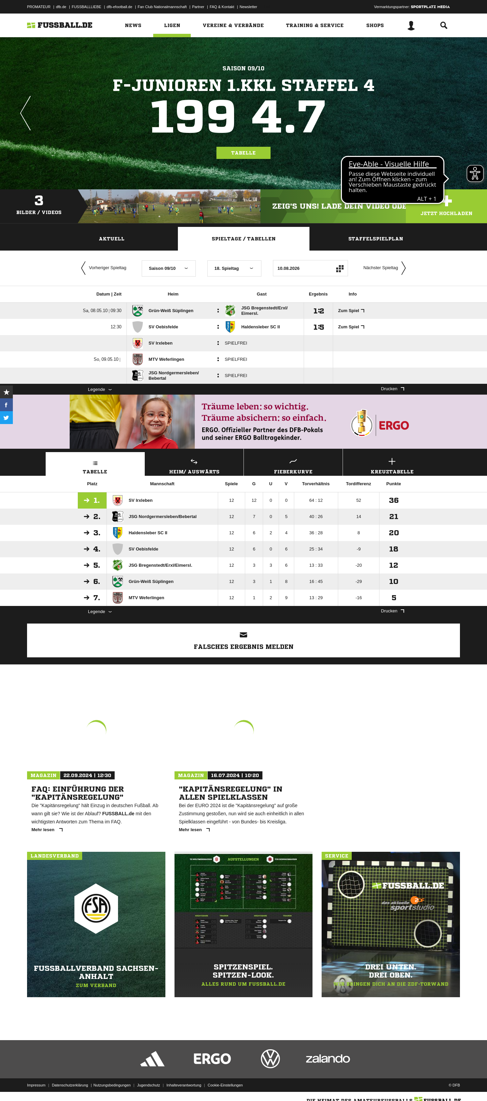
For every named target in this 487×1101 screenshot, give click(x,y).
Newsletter (248, 7)
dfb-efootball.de (119, 7)
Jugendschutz (148, 1085)
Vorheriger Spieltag (102, 268)
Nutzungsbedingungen (112, 1085)
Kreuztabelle (392, 465)
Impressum (36, 1085)
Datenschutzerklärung (70, 1085)
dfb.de (61, 7)
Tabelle (243, 152)
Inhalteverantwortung (183, 1085)
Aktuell (111, 238)
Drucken (392, 388)
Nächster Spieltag (386, 268)
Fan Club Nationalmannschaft (162, 7)
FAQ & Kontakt (222, 7)
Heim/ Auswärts (194, 465)
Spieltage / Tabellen (244, 238)
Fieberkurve (293, 465)
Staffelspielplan (375, 238)
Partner (198, 7)
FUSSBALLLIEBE (86, 7)
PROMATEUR (38, 7)
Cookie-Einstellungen (225, 1085)
